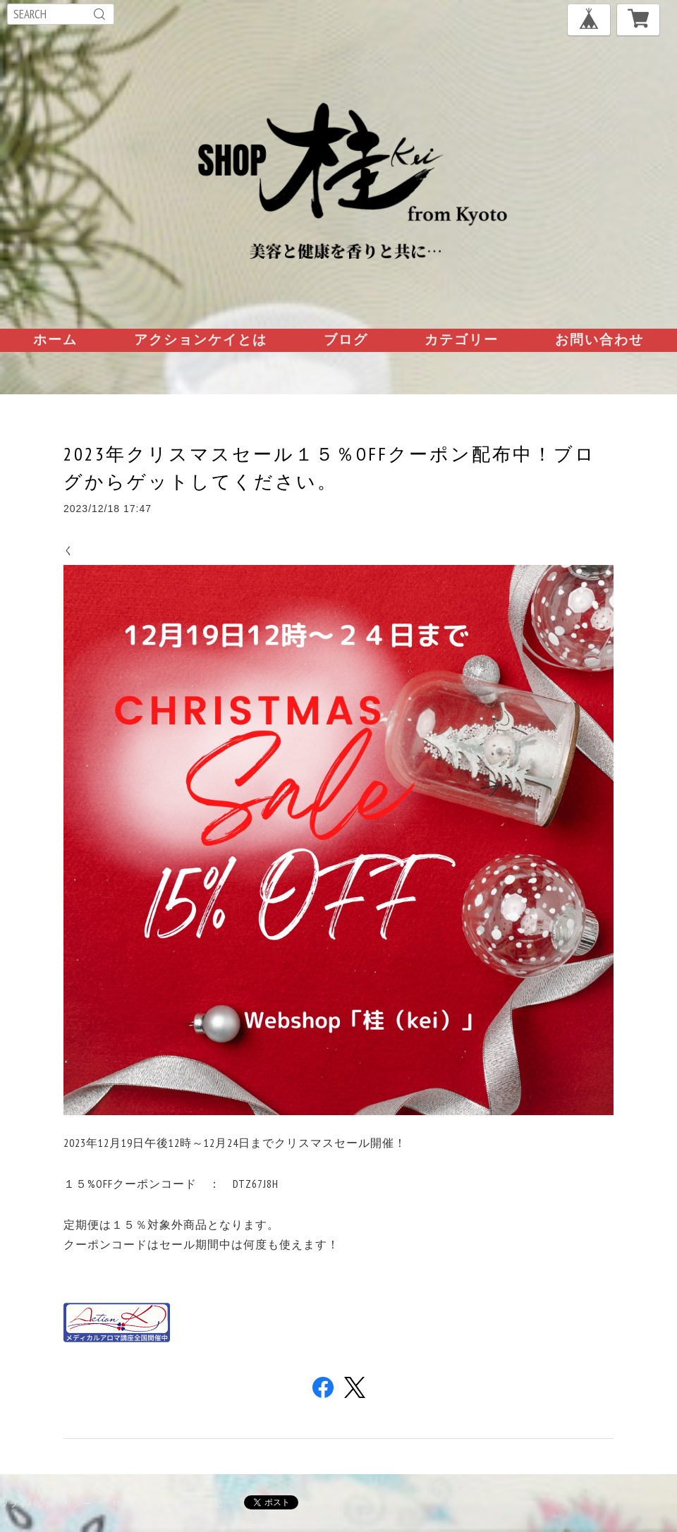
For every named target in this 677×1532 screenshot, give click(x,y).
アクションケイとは (200, 339)
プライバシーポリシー (46, 1503)
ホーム (55, 339)
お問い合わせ (599, 339)
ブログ (346, 339)
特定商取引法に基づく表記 (168, 1503)
